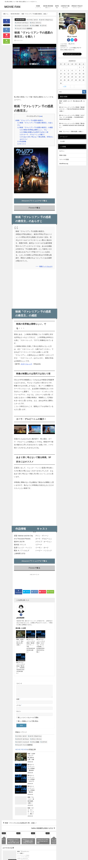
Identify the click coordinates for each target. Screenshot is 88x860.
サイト (18, 685)
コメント (19, 654)
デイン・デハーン (36, 22)
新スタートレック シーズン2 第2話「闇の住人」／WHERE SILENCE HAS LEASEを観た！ (71, 125)
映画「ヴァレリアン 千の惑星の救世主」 (30, 120)
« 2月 (64, 86)
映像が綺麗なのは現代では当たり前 (34, 132)
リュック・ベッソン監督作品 (24, 28)
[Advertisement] (34, 82)
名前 (18, 672)
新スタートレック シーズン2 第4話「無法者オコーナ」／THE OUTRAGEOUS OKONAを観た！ (71, 109)
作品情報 (21, 141)
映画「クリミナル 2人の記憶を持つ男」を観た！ (21, 764)
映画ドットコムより (46, 266)
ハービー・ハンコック (22, 25)
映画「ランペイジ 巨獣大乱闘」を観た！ (71, 131)
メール (19, 678)
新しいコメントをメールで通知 (28, 691)
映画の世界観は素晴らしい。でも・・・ (35, 129)
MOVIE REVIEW (20, 19)
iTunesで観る (34, 208)
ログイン (61, 151)
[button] (4, 779)
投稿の (62, 155)
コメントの (64, 159)
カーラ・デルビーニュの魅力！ (32, 134)
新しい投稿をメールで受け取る (28, 694)
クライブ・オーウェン (22, 22)
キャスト (21, 144)
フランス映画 (35, 25)
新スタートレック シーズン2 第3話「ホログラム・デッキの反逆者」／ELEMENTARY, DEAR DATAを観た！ (71, 117)
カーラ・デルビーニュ (47, 19)
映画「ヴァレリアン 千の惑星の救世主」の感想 (35, 127)
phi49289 (31, 606)
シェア (6, 21)
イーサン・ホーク (33, 19)
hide (40, 116)
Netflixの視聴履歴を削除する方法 (42, 769)
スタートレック (26, 364)
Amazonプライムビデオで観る (34, 201)
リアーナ (44, 25)
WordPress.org (63, 163)
